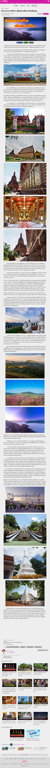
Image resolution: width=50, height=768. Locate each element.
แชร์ (39, 13)
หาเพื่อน (10, 3)
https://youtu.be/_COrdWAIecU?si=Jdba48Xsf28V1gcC (13, 642)
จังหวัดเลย (23, 647)
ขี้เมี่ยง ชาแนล (38, 647)
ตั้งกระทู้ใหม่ (25, 754)
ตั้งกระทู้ (34, 5)
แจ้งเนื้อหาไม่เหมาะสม (25, 765)
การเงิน (38, 3)
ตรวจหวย (27, 3)
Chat (14, 3)
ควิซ (31, 3)
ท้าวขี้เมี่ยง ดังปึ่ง (12, 652)
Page (42, 3)
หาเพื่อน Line (18, 3)
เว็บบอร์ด (6, 3)
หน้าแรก (2, 3)
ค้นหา (28, 5)
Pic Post (23, 3)
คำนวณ (34, 3)
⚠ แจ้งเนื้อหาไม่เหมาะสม (41, 650)
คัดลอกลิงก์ (45, 13)
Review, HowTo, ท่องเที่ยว (17, 744)
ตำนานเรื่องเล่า (30, 647)
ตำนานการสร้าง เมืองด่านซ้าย (12, 647)
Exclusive (6, 8)
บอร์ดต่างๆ (22, 5)
